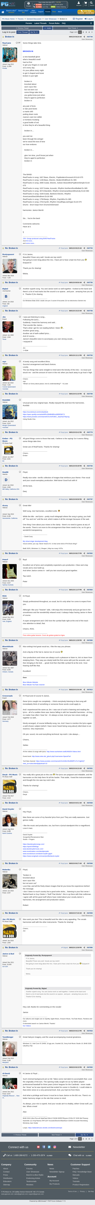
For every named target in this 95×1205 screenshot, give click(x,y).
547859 (90, 913)
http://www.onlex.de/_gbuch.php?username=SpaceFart (51, 756)
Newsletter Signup (56, 1172)
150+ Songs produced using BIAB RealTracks (39, 238)
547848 (90, 863)
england (5, 306)
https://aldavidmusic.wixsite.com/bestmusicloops (45, 1128)
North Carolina (7, 833)
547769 (90, 394)
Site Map (91, 1191)
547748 (90, 37)
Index (47, 28)
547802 (90, 553)
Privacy (82, 1191)
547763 (90, 355)
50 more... (29, 241)
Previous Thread (21, 28)
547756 (90, 282)
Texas (4, 339)
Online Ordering (61, 7)
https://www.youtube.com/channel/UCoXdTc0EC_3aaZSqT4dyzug (46, 417)
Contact (6, 1172)
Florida (4, 68)
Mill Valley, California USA (10, 489)
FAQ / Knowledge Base (82, 1172)
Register (78, 19)
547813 (90, 689)
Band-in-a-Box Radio (34, 1175)
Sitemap (6, 1185)
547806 (90, 640)
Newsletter (79, 1147)
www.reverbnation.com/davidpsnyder (36, 851)
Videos (75, 1178)
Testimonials (31, 1181)
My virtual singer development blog (35, 541)
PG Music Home (8, 19)
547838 (90, 803)
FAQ (63, 23)
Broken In (9, 37)
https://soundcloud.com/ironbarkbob (35, 412)
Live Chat (45, 7)
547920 (90, 1067)
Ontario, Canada (7, 672)
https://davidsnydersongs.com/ (33, 844)
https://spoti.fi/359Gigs (31, 846)
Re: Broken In (11, 248)
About (5, 1168)
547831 (90, 768)
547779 (90, 432)
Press (5, 1175)
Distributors (7, 1178)
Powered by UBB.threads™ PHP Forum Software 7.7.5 (47, 1201)
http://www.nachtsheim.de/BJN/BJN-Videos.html (64, 751)
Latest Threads (40, 23)
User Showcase (51, 19)
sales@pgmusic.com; (21, 1194)
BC (3, 461)
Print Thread (23, 32)
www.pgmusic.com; (7, 1194)
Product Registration (81, 1185)
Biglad (64, 947)
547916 (90, 1031)
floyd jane (63, 248)
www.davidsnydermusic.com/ (33, 849)
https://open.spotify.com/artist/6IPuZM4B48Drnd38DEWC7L (44, 414)
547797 (90, 499)
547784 (90, 466)
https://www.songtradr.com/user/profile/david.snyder (41, 856)
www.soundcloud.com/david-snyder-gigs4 (37, 854)
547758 (90, 311)
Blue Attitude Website (30, 682)
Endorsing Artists (33, 1178)
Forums (21, 19)
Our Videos (27, 1026)
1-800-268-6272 (47, 4)
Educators (7, 1181)
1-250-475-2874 (58, 4)
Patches (76, 1168)
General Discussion (34, 19)
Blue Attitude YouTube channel (34, 685)
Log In (88, 19)
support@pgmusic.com (36, 1194)
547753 (90, 248)
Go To (34, 32)
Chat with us (78, 1155)
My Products (54, 1184)
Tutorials (76, 1181)
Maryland (5, 1062)
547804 (90, 590)
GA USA (5, 966)
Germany (5, 721)
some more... (30, 243)
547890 (90, 947)
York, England (7, 621)
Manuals (76, 1175)
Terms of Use (72, 1191)
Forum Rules (54, 23)
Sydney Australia (7, 585)
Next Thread (73, 28)
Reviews (29, 1185)
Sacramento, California (9, 518)
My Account (54, 1181)
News (51, 1168)
